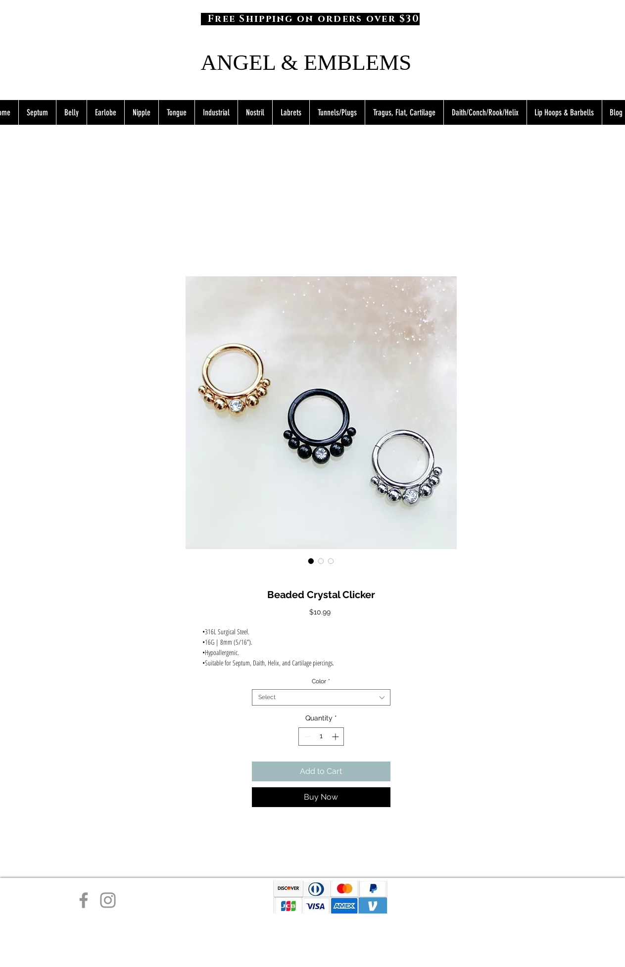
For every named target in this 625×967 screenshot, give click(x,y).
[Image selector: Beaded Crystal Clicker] (311, 561)
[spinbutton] (321, 736)
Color (321, 681)
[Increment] (336, 736)
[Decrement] (306, 736)
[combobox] (321, 697)
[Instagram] (107, 900)
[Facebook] (83, 900)
